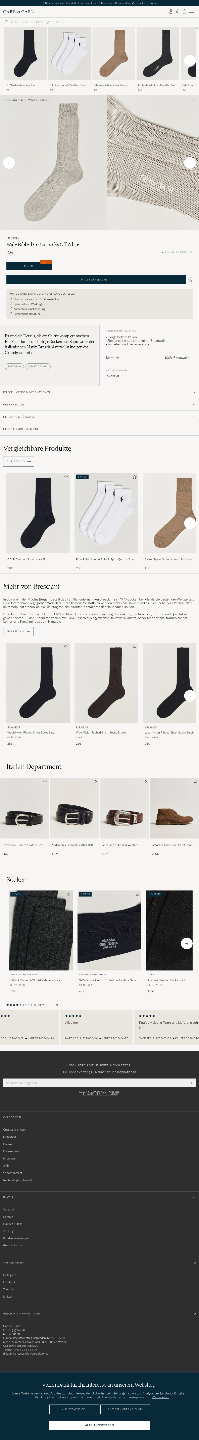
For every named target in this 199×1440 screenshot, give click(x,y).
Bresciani (13, 238)
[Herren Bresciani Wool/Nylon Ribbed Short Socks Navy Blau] (38, 683)
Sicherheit (9, 1137)
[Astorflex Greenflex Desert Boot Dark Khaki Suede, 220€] (174, 817)
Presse (7, 1144)
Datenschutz (11, 1151)
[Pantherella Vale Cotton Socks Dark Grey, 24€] (158, 59)
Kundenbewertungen (16, 1238)
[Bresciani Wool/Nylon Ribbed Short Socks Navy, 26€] (37, 694)
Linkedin (8, 1296)
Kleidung (11, 100)
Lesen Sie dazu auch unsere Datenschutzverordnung (99, 1093)
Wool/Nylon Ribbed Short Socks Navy (31, 732)
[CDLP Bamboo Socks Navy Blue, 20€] (25, 59)
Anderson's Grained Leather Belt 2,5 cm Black (22, 845)
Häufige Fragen (12, 1224)
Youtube (8, 1289)
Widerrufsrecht (12, 1173)
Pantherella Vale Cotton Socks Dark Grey (156, 85)
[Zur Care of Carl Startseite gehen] (18, 11)
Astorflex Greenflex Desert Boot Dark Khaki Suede (172, 845)
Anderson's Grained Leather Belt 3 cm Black (73, 845)
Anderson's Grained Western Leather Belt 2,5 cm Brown (120, 845)
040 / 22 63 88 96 (25, 1350)
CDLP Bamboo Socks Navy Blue (20, 85)
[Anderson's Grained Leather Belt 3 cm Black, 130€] (74, 817)
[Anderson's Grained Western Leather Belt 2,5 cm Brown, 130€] (124, 817)
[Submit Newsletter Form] (191, 1083)
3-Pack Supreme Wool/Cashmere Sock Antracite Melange (35, 980)
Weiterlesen (160, 1397)
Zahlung (8, 1231)
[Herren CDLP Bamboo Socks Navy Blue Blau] (25, 53)
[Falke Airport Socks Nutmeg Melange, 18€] (114, 59)
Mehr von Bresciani (31, 586)
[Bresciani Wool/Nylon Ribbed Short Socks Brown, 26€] (106, 694)
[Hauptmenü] (192, 11)
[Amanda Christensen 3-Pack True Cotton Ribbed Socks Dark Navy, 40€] (109, 941)
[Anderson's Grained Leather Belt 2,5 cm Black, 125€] (24, 817)
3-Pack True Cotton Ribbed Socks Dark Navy (107, 980)
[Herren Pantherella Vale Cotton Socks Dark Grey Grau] (158, 53)
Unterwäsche (28, 100)
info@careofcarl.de (36, 1353)
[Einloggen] (170, 11)
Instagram (9, 1275)
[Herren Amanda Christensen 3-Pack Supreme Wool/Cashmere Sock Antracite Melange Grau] (41, 930)
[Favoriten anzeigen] (178, 11)
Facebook (9, 1282)
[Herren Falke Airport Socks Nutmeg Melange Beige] (113, 53)
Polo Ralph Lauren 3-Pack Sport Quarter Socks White (68, 85)
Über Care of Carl (14, 1129)
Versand (8, 1209)
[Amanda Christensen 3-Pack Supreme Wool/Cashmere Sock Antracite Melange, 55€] (40, 941)
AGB (6, 1165)
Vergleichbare (37, 448)
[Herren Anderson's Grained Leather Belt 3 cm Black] (74, 808)
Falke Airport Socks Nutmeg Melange (111, 85)
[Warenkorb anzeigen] (184, 12)
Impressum (10, 1158)
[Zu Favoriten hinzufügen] (65, 477)
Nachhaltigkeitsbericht (17, 1180)
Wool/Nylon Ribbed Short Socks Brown (101, 732)
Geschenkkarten (13, 1245)
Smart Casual (38, 366)
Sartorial (14, 366)
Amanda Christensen (24, 974)
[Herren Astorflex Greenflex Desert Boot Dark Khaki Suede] (174, 808)
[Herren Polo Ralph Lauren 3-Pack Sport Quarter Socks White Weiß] (69, 53)
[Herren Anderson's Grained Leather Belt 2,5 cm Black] (24, 808)
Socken (45, 100)
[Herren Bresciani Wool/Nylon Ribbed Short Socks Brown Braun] (106, 683)
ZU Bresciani (18, 631)
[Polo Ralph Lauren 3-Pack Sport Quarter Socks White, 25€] (69, 59)
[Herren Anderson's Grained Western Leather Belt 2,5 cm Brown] (124, 808)
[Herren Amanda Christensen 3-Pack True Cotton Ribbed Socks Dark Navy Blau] (109, 930)
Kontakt (8, 1217)
